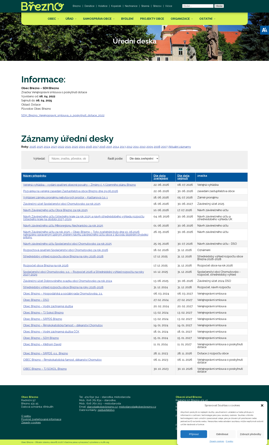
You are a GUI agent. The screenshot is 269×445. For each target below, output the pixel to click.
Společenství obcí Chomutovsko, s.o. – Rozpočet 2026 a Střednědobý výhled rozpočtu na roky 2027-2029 (83, 273)
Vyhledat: (39, 158)
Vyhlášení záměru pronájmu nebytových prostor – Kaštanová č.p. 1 (65, 197)
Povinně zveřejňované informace (41, 419)
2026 (33, 146)
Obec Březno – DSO (36, 300)
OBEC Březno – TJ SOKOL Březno (45, 368)
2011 (136, 146)
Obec (52, 18)
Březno (77, 6)
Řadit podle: (115, 158)
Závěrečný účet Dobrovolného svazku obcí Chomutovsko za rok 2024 (67, 281)
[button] (264, 30)
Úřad (69, 18)
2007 (164, 146)
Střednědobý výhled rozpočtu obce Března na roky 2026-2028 (63, 256)
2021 (68, 146)
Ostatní (205, 18)
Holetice (102, 6)
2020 (75, 146)
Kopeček (116, 6)
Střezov (157, 6)
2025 (40, 146)
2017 (96, 146)
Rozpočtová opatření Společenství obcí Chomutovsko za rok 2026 (65, 250)
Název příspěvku (34, 175)
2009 (149, 146)
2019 (82, 146)
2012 (129, 146)
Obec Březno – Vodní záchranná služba (48, 306)
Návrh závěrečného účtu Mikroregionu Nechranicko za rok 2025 (63, 225)
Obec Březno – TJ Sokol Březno (43, 312)
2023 (54, 146)
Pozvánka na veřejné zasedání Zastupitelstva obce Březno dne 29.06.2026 (70, 191)
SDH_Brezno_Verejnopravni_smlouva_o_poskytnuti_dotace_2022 (62, 115)
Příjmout (194, 439)
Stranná (145, 6)
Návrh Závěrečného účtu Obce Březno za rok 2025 (55, 210)
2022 (61, 146)
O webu (26, 416)
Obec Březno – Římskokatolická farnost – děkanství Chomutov (63, 325)
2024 (47, 146)
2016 (102, 146)
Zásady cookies (31, 422)
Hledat (219, 6)
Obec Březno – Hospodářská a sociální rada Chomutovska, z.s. (63, 293)
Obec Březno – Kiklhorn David (42, 344)
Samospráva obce (97, 18)
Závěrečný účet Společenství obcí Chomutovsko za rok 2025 (62, 203)
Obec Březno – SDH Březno (41, 338)
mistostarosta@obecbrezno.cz (137, 406)
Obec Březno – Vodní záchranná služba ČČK (51, 331)
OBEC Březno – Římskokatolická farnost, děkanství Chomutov (62, 359)
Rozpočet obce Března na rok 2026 (45, 265)
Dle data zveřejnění (161, 177)
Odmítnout (222, 439)
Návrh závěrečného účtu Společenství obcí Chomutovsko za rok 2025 (67, 243)
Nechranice (131, 6)
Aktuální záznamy (179, 146)
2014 (116, 146)
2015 (109, 146)
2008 (157, 146)
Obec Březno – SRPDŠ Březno (42, 319)
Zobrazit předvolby (250, 439)
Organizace (180, 18)
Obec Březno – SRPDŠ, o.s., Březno (45, 353)
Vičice (168, 6)
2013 (123, 146)
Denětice (89, 6)
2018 (89, 146)
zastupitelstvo (106, 410)
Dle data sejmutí (183, 177)
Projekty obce (152, 18)
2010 (142, 146)
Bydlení (127, 18)
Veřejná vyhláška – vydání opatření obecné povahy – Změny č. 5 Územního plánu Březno (79, 184)
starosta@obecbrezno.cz (102, 406)
